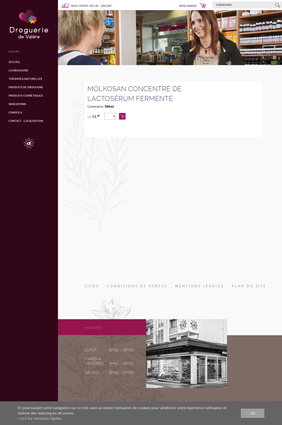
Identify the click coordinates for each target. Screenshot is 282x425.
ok (252, 413)
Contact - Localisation (26, 120)
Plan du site (249, 286)
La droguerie (18, 70)
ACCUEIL (14, 51)
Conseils (15, 112)
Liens (92, 286)
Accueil (14, 62)
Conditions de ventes (137, 286)
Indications (17, 104)
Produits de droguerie (26, 87)
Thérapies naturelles (25, 78)
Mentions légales (199, 286)
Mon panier (187, 5)
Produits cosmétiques (26, 95)
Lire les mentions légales (41, 418)
